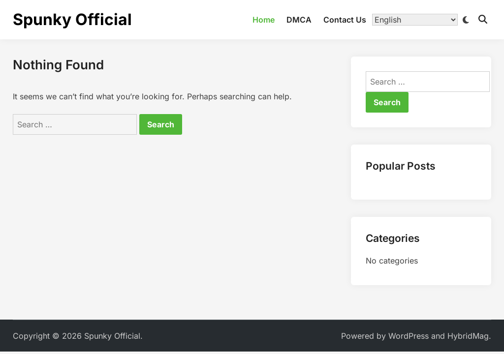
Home (263, 20)
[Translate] (415, 20)
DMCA (299, 20)
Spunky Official (72, 19)
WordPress (408, 336)
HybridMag (468, 336)
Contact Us (344, 20)
